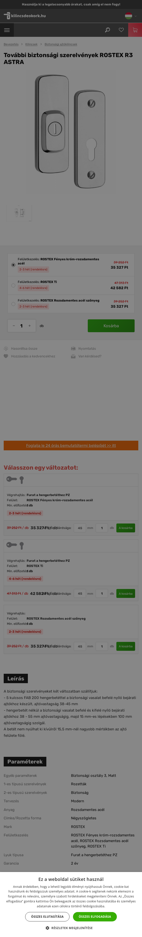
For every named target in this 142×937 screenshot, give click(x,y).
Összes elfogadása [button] (95, 917)
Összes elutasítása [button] (47, 917)
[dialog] (71, 468)
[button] (71, 928)
